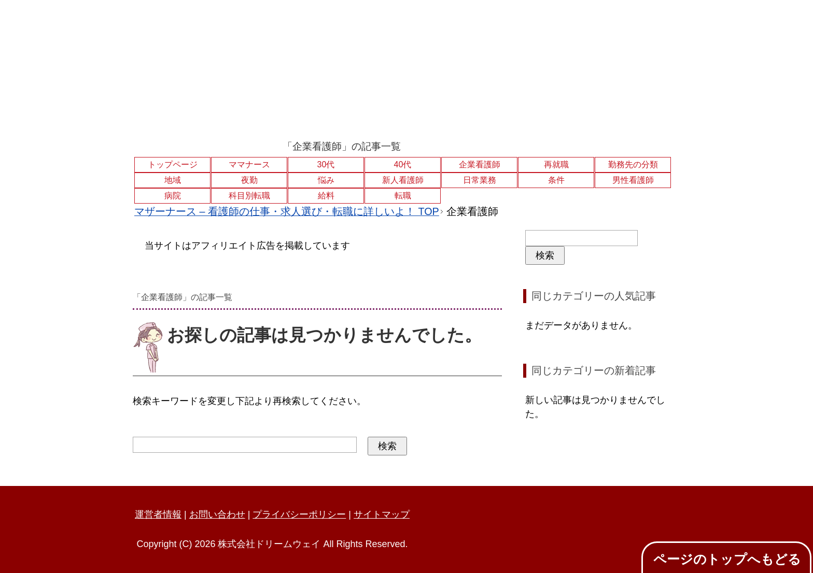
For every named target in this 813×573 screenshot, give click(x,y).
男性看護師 (633, 180)
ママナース (249, 164)
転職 (403, 195)
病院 (172, 195)
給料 (326, 195)
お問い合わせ (217, 514)
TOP (286, 211)
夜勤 (249, 180)
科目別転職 (249, 195)
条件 (556, 180)
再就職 (556, 164)
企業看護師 (479, 164)
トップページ (173, 164)
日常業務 (479, 180)
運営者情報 (158, 514)
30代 (326, 164)
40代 (403, 164)
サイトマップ (382, 514)
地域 (172, 180)
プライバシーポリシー (299, 514)
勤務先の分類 (633, 164)
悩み (326, 180)
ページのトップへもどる (727, 559)
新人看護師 (403, 180)
